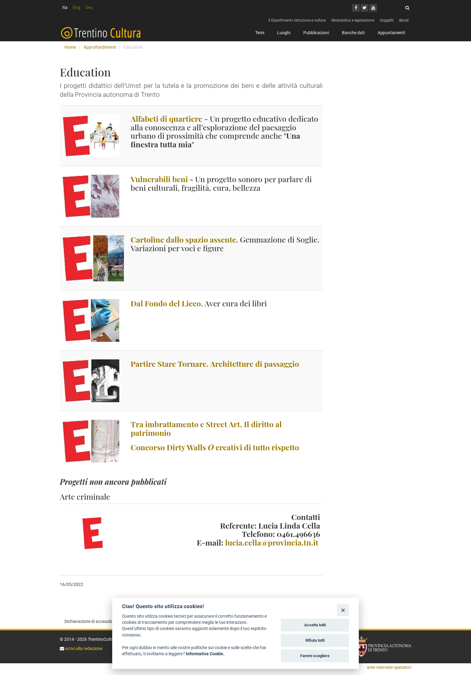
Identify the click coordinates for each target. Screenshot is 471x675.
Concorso (215, 447)
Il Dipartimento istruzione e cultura (297, 20)
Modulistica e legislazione (352, 20)
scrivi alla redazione (83, 648)
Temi (259, 32)
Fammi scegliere (315, 655)
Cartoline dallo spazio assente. (184, 239)
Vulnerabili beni (159, 179)
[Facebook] (356, 8)
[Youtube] (373, 8)
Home (70, 47)
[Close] (343, 610)
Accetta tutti (315, 625)
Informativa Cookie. (205, 653)
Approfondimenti (100, 47)
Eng (76, 7)
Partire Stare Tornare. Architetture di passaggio (215, 363)
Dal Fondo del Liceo (166, 303)
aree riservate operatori (389, 667)
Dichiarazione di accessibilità (91, 621)
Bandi (404, 20)
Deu (89, 7)
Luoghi (283, 32)
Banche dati (353, 32)
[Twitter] (364, 8)
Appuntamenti (391, 32)
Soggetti (387, 20)
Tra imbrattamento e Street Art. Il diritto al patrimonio (206, 428)
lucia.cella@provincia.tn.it (271, 542)
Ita (65, 7)
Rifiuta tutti (315, 640)
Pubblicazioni (316, 32)
